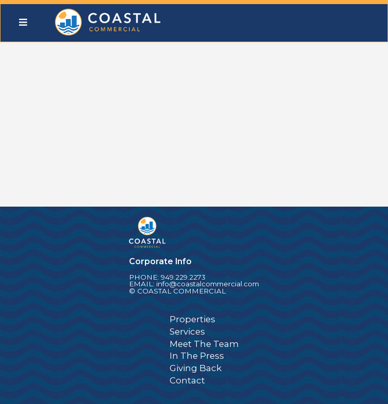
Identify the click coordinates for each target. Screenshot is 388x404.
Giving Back (195, 368)
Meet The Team (204, 344)
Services (187, 331)
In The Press (197, 356)
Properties (192, 319)
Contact (187, 380)
